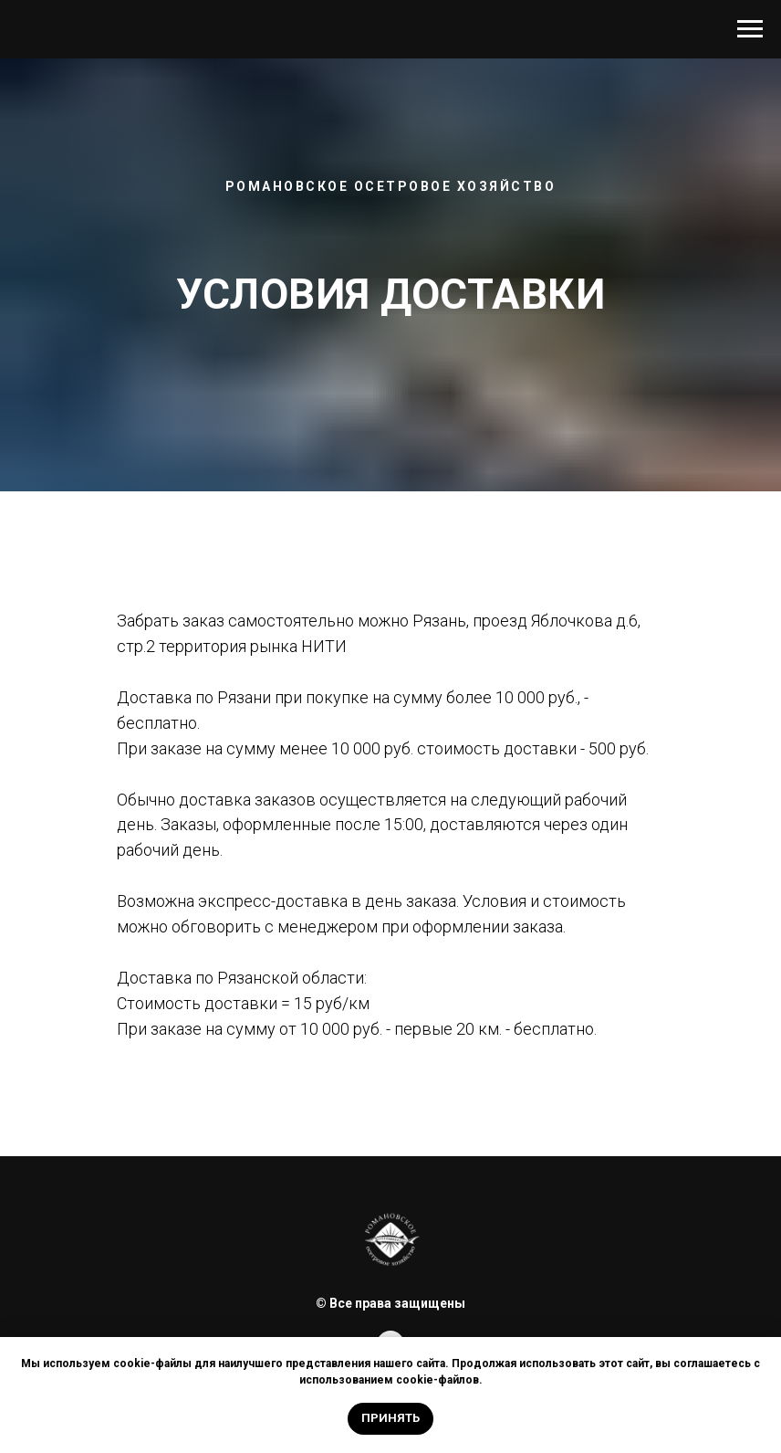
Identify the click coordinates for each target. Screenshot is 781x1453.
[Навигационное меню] (750, 29)
